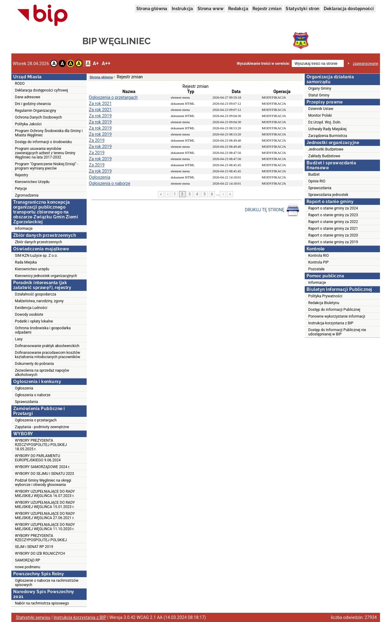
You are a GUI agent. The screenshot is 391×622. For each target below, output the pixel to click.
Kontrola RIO (318, 255)
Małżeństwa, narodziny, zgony (39, 301)
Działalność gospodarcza (35, 294)
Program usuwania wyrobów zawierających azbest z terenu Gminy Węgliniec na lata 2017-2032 (45, 153)
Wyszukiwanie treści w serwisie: (263, 63)
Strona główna (151, 8)
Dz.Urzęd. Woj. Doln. (325, 122)
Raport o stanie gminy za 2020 (333, 235)
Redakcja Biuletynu (323, 303)
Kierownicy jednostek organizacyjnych (46, 276)
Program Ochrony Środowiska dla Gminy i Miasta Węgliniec (49, 133)
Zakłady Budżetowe (324, 156)
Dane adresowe (27, 97)
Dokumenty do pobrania (34, 364)
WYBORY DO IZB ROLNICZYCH (40, 553)
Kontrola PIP (318, 262)
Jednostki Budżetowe (325, 149)
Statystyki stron (302, 8)
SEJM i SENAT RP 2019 (34, 547)
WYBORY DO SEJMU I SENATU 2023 (44, 473)
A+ (96, 63)
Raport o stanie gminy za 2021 (333, 228)
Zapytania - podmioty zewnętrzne (42, 427)
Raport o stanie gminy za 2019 (333, 242)
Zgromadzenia (27, 195)
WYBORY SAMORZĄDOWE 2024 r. (42, 467)
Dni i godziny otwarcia (33, 104)
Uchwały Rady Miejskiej (327, 129)
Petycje (21, 188)
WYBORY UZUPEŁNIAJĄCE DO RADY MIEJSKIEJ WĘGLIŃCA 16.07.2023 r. (45, 493)
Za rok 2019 (100, 115)
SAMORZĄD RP (27, 560)
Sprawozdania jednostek (328, 195)
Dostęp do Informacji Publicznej (334, 309)
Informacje (24, 228)
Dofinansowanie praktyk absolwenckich (47, 346)
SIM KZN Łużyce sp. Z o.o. (36, 255)
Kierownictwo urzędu (32, 269)
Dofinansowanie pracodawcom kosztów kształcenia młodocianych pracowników (47, 354)
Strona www (210, 8)
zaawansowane (365, 63)
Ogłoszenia (24, 388)
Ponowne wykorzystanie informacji (336, 316)
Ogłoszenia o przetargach (36, 420)
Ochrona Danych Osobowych (38, 117)
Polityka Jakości (28, 124)
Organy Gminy (319, 88)
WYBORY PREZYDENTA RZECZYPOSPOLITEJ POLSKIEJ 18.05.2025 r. (41, 444)
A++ (106, 63)
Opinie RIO (317, 181)
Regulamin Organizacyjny (35, 110)
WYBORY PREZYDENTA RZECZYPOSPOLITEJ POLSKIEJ (41, 538)
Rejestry (21, 175)
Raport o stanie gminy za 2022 (333, 222)
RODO (20, 83)
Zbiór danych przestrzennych (38, 242)
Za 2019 (97, 140)
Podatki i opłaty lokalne (34, 321)
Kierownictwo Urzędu (32, 182)
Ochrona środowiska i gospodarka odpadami (43, 330)
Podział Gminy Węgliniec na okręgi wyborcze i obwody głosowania (43, 482)
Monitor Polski (320, 115)
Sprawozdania (26, 402)
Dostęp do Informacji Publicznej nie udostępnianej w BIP (337, 332)
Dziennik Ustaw (321, 109)
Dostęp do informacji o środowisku (43, 142)
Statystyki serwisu (33, 617)
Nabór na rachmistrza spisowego (42, 603)
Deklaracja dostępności (349, 8)
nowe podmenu (27, 567)
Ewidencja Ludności (31, 308)
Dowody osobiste (29, 314)
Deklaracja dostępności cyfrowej (41, 90)
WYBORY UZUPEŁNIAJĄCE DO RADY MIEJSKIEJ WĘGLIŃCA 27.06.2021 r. (45, 515)
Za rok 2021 (100, 103)
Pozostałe (316, 269)
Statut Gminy (319, 95)
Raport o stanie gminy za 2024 (333, 208)
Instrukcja (182, 8)
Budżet (314, 174)
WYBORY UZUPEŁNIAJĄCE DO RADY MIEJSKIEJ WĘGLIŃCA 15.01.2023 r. (45, 504)
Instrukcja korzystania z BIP (331, 323)
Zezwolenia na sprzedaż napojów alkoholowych (42, 372)
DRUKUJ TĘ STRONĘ (272, 210)
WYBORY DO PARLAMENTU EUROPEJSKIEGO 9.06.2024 (38, 458)
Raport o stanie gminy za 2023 (333, 215)
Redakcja (238, 8)
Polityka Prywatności (325, 296)
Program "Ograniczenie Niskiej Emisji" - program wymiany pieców (46, 166)
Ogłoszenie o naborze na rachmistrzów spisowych (47, 582)
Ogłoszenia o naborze (32, 395)
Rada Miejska (26, 262)
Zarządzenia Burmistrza (327, 136)
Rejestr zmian (266, 8)
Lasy (19, 339)
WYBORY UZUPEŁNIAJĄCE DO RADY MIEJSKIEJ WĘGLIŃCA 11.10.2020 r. (45, 526)
